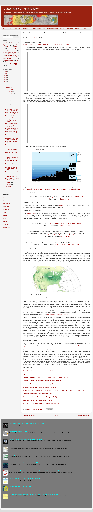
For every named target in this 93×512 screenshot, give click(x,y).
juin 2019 (8, 100)
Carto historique (13, 46)
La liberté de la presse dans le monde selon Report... (12, 129)
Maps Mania (32, 37)
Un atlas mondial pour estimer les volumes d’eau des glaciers (38, 384)
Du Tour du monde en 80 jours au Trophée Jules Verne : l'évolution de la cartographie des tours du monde (33, 494)
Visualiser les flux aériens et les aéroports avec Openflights (22, 447)
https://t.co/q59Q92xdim (77, 196)
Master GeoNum (6, 206)
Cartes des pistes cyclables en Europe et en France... (11, 153)
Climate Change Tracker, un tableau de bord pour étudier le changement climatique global (46, 370)
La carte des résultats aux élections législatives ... (11, 106)
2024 (5, 75)
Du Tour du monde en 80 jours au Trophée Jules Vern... (11, 168)
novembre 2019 (9, 89)
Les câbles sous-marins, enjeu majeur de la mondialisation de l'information (26, 423)
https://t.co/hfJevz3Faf (73, 244)
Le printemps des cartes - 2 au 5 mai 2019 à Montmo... (12, 172)
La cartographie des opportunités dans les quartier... (10, 120)
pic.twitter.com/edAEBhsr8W (73, 223)
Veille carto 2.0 (6, 203)
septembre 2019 (9, 93)
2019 (5, 85)
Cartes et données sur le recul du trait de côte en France (37, 400)
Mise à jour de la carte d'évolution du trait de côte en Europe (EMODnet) (41, 403)
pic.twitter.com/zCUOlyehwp (56, 198)
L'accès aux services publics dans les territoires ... (12, 179)
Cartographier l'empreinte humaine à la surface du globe (37, 393)
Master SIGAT (6, 209)
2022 (5, 79)
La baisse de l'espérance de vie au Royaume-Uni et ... (11, 139)
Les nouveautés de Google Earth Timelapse (11, 116)
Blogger (54, 506)
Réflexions (70, 28)
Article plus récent (28, 415)
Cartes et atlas (26, 28)
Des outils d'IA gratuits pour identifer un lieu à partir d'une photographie (25, 439)
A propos (84, 28)
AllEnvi (61, 205)
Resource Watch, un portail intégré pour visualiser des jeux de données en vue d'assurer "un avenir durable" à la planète (53, 390)
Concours (4, 53)
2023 (5, 77)
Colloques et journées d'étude (10, 52)
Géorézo (5, 212)
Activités (5, 42)
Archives (77, 28)
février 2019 (8, 184)
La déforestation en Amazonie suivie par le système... (12, 175)
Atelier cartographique (39, 28)
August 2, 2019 (65, 199)
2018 (5, 188)
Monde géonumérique (8, 200)
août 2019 (8, 95)
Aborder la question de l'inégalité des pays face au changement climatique (42, 380)
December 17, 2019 (65, 225)
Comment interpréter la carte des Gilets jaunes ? (20, 486)
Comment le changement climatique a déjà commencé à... (11, 125)
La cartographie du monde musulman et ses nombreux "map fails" (24, 455)
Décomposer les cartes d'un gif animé (18, 431)
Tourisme (9, 62)
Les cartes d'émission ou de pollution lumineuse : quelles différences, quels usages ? (28, 462)
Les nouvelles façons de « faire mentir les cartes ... (11, 142)
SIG (18, 60)
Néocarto (5, 215)
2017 (5, 190)
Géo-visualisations (52, 28)
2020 (5, 83)
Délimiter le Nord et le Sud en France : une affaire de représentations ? (25, 478)
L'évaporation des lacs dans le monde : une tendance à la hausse (39, 387)
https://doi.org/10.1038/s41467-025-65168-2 (58, 314)
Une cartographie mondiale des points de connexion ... (12, 145)
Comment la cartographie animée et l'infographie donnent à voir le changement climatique (46, 377)
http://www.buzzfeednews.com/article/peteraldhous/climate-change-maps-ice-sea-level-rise (46, 44)
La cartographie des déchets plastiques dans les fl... (12, 135)
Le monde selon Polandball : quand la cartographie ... (12, 110)
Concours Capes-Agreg (13, 53)
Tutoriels (17, 62)
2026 (5, 71)
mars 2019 (8, 182)
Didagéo (5, 230)
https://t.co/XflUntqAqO (54, 234)
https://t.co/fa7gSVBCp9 (60, 223)
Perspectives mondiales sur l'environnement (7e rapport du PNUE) (40, 397)
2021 (5, 81)
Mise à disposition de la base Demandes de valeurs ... (12, 113)
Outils (10, 28)
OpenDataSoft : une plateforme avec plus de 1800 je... (11, 157)
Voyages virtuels (6, 227)
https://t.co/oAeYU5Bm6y (60, 244)
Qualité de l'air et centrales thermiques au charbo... (11, 161)
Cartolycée (5, 221)
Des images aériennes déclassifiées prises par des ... (12, 149)
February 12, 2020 (65, 246)
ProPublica (34, 252)
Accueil (5, 28)
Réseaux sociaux (8, 60)
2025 (5, 73)
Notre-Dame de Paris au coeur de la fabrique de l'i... (12, 132)
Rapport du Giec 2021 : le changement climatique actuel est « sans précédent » (43, 374)
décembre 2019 (9, 87)
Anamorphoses (14, 42)
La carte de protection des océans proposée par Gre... (12, 164)
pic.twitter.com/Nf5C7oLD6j (67, 234)
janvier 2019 (9, 186)
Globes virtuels (7, 57)
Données (17, 28)
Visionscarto (5, 197)
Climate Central (31, 213)
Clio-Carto (5, 218)
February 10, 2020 (65, 236)
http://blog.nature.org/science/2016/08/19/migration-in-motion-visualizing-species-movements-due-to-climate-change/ (52, 189)
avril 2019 (8, 104)
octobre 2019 (9, 91)
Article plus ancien (84, 415)
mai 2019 (8, 102)
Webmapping (14, 64)
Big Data (6, 45)
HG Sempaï (5, 224)
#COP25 (51, 223)
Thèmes (62, 28)
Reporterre (73, 298)
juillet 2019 (8, 98)
